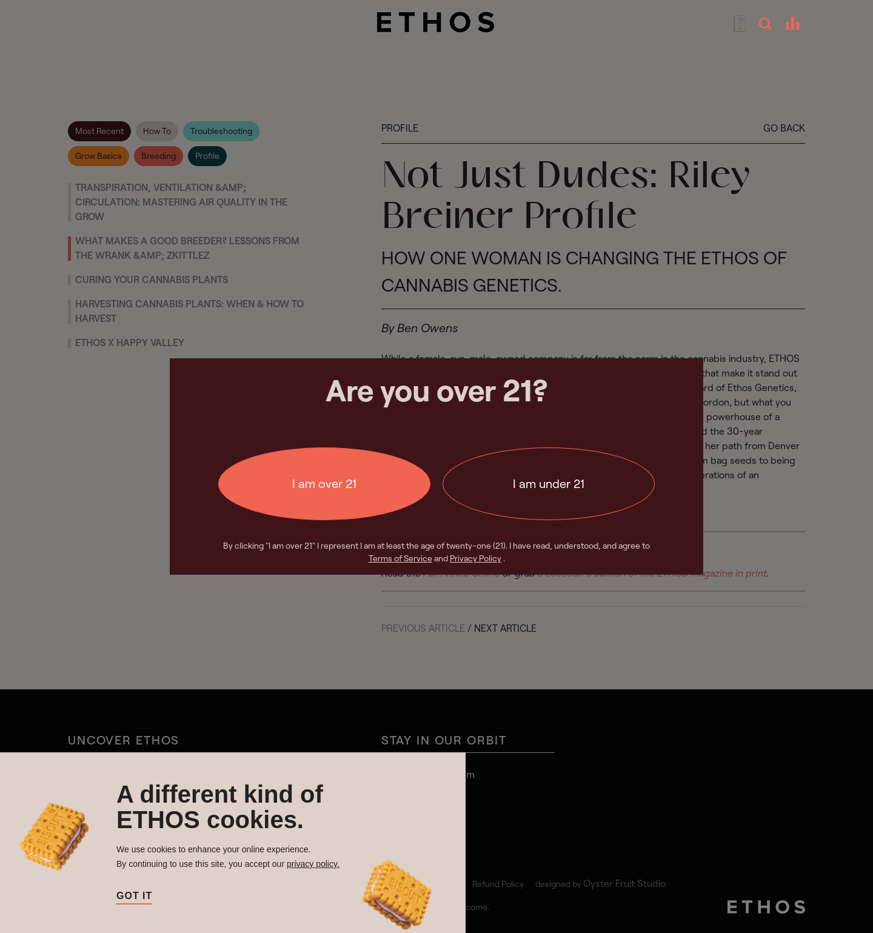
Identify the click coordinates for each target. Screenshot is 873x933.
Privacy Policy (475, 558)
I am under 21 (548, 483)
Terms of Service (400, 558)
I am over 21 (324, 483)
